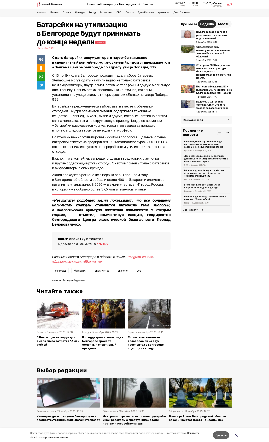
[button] (219, 132)
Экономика (106, 12)
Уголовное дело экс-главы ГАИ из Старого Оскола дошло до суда (202, 186)
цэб (139, 270)
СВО (118, 12)
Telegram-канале (140, 257)
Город (92, 12)
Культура (80, 12)
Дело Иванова (146, 12)
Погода (130, 12)
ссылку (102, 244)
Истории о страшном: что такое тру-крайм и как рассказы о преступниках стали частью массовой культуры (134, 420)
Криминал (163, 12)
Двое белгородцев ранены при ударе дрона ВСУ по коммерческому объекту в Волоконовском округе (206, 159)
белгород (60, 270)
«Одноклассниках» (66, 262)
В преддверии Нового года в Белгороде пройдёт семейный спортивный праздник (103, 343)
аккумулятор (102, 270)
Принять (221, 435)
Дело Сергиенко (182, 12)
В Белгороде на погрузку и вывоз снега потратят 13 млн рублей (58, 341)
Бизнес (54, 12)
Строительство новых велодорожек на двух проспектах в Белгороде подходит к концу (146, 343)
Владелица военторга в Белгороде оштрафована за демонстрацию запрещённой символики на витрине (203, 144)
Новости (41, 12)
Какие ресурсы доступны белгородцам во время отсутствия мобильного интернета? (68, 418)
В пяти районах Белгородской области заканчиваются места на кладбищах (197, 418)
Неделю (207, 24)
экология (123, 270)
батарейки (80, 270)
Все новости (190, 209)
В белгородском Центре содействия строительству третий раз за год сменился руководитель (204, 173)
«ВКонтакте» (93, 262)
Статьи (67, 12)
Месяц (224, 24)
